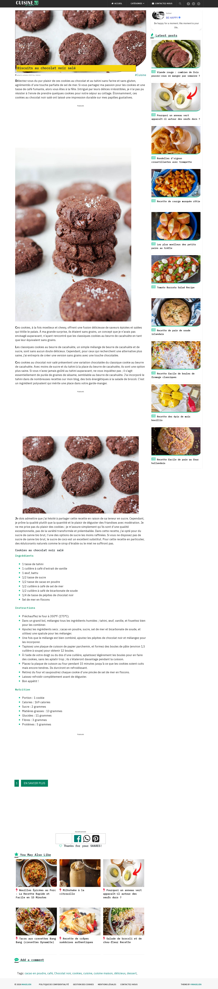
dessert (132, 973)
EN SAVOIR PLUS (34, 783)
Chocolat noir (62, 973)
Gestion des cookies (83, 984)
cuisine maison (103, 973)
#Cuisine (140, 75)
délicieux (120, 973)
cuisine (87, 973)
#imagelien (195, 984)
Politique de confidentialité (54, 984)
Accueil (117, 3)
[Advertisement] (80, 126)
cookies (77, 973)
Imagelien (26, 984)
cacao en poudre (35, 973)
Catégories (136, 3)
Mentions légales (107, 984)
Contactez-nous (162, 3)
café (50, 973)
